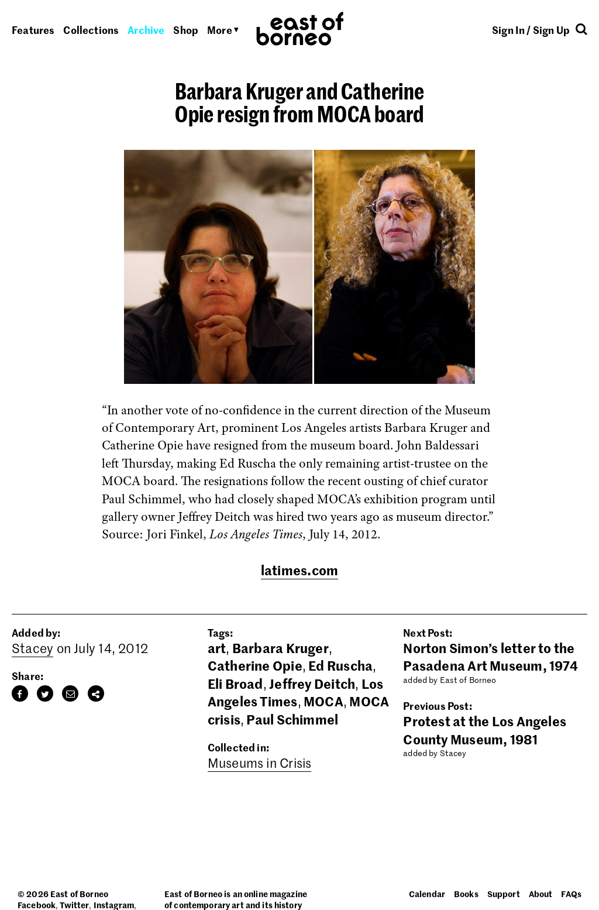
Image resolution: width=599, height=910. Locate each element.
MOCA (323, 701)
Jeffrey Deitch (312, 683)
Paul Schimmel (292, 719)
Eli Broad (235, 683)
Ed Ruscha (340, 665)
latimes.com (299, 570)
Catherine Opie (255, 665)
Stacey (32, 648)
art (217, 648)
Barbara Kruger (280, 648)
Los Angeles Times (296, 692)
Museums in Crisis (260, 762)
